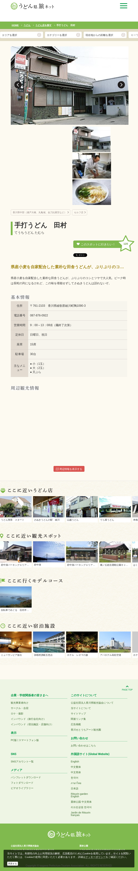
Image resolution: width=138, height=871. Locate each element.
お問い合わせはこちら (83, 745)
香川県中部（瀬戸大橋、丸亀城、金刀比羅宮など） (39, 212)
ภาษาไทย (76, 783)
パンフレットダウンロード (26, 777)
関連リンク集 (78, 718)
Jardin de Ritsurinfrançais (80, 814)
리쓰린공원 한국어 (81, 807)
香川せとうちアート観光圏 (86, 729)
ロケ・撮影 (17, 713)
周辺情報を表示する (69, 469)
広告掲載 (76, 724)
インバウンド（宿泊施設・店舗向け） (32, 724)
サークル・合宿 (19, 708)
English (75, 761)
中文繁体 (76, 766)
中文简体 (76, 772)
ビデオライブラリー (22, 788)
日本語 (74, 788)
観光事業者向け (19, 702)
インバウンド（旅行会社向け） (28, 718)
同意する (12, 863)
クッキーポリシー (96, 857)
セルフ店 (78, 212)
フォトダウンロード (22, 782)
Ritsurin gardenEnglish (79, 795)
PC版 (14, 740)
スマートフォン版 (29, 740)
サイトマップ (78, 713)
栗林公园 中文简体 (81, 801)
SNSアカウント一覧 (22, 761)
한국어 (74, 777)
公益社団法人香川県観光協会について (92, 702)
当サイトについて (81, 708)
